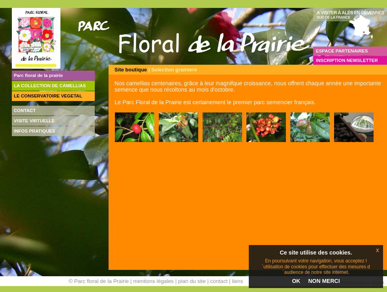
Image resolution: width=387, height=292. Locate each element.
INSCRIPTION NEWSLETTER (347, 60)
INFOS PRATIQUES (34, 131)
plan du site (192, 281)
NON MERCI (324, 281)
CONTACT (25, 110)
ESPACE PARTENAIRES (342, 51)
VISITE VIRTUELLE (34, 120)
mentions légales (153, 281)
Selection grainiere (174, 70)
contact (218, 281)
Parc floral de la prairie (38, 75)
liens (237, 281)
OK (296, 281)
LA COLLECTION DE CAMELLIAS (50, 85)
